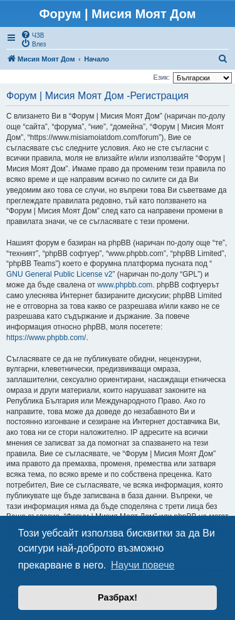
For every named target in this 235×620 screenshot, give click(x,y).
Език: (162, 77)
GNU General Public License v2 (59, 274)
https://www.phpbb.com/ (46, 337)
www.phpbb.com (124, 285)
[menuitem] (32, 34)
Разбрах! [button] (117, 597)
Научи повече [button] (142, 565)
